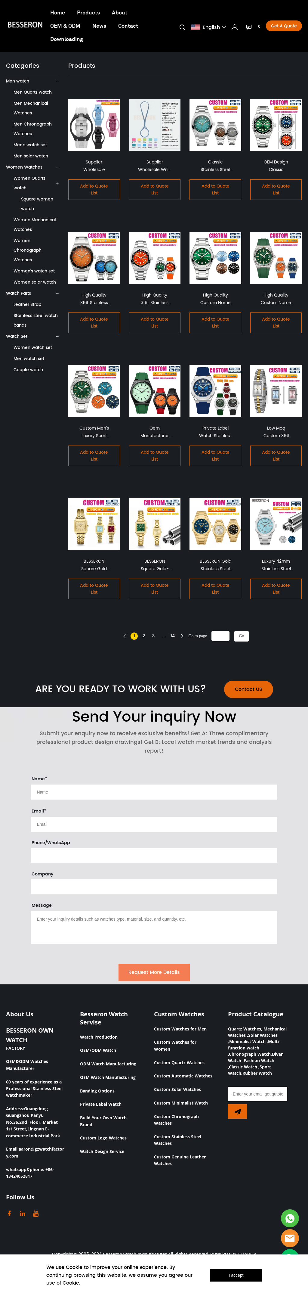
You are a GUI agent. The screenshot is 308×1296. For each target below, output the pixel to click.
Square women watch (37, 204)
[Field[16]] (154, 855)
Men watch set (29, 358)
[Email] (257, 1094)
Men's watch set (30, 144)
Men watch (17, 81)
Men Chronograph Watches (33, 129)
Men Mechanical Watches (31, 108)
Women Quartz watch (29, 183)
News (99, 25)
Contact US (248, 689)
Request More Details (154, 972)
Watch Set (16, 336)
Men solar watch (31, 156)
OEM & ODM (65, 25)
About (119, 12)
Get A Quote (284, 26)
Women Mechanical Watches (35, 224)
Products (88, 12)
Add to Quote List (94, 190)
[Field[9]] (154, 824)
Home (57, 12)
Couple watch (28, 369)
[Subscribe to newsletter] (237, 1111)
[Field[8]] (154, 792)
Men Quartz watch (33, 92)
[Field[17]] (154, 886)
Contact (128, 25)
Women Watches (24, 167)
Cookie (74, 1267)
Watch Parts (18, 293)
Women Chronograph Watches (28, 250)
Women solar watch (35, 282)
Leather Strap (27, 304)
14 (173, 635)
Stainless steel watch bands (36, 320)
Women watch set (33, 347)
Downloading (66, 39)
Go (241, 636)
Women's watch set (34, 271)
